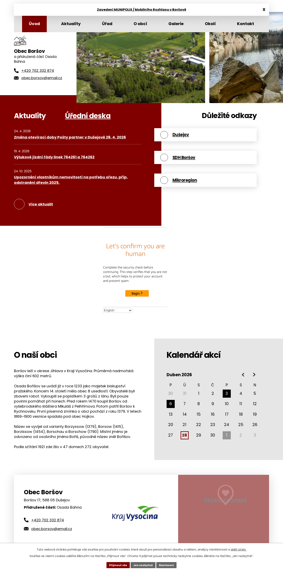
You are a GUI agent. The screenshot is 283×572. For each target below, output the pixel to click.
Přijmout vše (116, 565)
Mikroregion (197, 189)
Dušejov (192, 136)
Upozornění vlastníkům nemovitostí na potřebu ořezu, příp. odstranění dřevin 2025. (71, 180)
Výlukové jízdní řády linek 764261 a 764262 (54, 157)
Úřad (107, 24)
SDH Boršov (196, 163)
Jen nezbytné (143, 565)
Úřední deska (88, 116)
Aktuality (71, 24)
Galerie (176, 24)
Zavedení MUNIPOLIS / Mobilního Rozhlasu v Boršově (141, 10)
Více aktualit (41, 204)
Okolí (210, 24)
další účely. (238, 549)
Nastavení (168, 565)
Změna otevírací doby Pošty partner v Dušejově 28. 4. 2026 (70, 137)
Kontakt (245, 24)
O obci (140, 24)
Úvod (34, 24)
